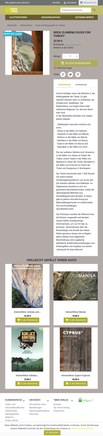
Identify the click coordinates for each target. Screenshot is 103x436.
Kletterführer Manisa (76, 312)
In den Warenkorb (76, 63)
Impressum (59, 411)
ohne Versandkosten (73, 45)
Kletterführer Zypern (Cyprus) (75, 375)
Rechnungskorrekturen (40, 411)
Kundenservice (13, 400)
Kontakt (56, 2)
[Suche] (75, 10)
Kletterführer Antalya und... (27, 312)
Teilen (63, 74)
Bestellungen (35, 407)
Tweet (70, 74)
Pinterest (78, 74)
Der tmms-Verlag (62, 407)
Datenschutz (11, 411)
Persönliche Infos (37, 404)
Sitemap (9, 427)
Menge (57, 56)
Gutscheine (34, 417)
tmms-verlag (61, 400)
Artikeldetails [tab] (81, 85)
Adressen (33, 414)
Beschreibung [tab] (65, 85)
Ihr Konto (34, 400)
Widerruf (9, 417)
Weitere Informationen (82, 434)
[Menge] (70, 56)
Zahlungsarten (12, 414)
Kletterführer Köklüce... (27, 375)
